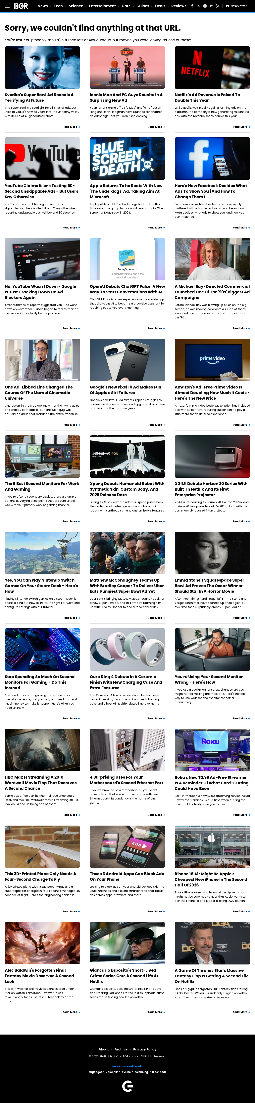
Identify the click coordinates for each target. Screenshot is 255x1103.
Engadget (95, 1072)
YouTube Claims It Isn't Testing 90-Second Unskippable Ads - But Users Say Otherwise (41, 191)
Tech (58, 6)
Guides (142, 6)
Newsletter (236, 6)
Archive (121, 1049)
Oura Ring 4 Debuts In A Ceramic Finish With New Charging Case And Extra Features (126, 682)
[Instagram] (205, 6)
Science (76, 6)
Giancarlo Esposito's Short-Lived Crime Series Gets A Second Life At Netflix (124, 976)
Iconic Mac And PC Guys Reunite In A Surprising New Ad (126, 97)
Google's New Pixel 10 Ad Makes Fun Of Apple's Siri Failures (125, 390)
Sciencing (141, 1072)
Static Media (108, 1056)
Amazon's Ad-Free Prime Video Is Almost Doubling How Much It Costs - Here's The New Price (212, 393)
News (43, 6)
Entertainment (102, 6)
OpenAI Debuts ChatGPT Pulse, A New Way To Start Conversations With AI (127, 289)
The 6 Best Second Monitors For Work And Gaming (42, 486)
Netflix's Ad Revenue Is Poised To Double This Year (207, 97)
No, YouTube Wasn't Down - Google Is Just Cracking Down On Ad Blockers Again (40, 292)
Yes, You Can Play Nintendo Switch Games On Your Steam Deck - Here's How (41, 586)
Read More (70, 127)
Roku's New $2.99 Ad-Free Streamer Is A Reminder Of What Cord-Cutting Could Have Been (212, 783)
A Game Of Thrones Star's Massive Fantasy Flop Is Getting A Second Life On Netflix (212, 976)
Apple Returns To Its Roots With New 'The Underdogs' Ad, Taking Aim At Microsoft (126, 191)
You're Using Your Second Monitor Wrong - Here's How (209, 679)
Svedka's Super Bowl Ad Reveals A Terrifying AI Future (39, 97)
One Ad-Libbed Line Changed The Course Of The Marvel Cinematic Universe (39, 393)
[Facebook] (192, 6)
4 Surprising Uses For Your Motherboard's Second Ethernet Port (126, 780)
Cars (126, 6)
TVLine (126, 1072)
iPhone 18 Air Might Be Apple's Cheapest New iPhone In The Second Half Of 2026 (211, 879)
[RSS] (217, 6)
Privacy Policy (144, 1049)
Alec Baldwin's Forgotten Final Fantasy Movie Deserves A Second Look (39, 976)
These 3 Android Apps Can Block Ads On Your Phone (127, 876)
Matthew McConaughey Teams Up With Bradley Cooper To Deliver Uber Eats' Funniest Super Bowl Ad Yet (127, 586)
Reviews (179, 6)
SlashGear (159, 1072)
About (104, 1049)
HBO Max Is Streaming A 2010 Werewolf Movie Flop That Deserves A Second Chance (41, 783)
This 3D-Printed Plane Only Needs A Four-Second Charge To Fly (40, 876)
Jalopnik (112, 1072)
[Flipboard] (211, 6)
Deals (160, 6)
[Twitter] (198, 6)
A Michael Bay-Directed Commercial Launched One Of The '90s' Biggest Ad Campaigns (212, 292)
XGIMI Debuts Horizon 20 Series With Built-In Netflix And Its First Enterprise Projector (211, 489)
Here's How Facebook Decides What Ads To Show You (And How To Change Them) (211, 191)
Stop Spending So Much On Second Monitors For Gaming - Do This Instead (40, 682)
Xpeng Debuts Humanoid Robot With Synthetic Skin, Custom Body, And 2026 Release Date (127, 489)
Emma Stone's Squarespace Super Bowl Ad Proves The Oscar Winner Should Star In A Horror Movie (209, 586)
